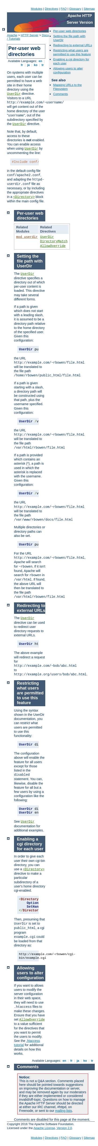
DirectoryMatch (54, 241)
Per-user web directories (69, 31)
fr (22, 65)
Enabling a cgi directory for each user (30, 844)
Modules (36, 8)
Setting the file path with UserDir (30, 261)
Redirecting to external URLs (72, 45)
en (40, 61)
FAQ (64, 8)
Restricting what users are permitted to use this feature (72, 52)
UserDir (14, 94)
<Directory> (24, 197)
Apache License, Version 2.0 (52, 1128)
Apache (12, 35)
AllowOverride (53, 246)
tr (43, 65)
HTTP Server (29, 35)
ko (35, 65)
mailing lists (63, 1111)
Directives (51, 8)
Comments (60, 94)
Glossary (75, 8)
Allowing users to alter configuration (68, 70)
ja (28, 65)
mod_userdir (27, 237)
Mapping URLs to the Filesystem (67, 87)
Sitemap (89, 8)
